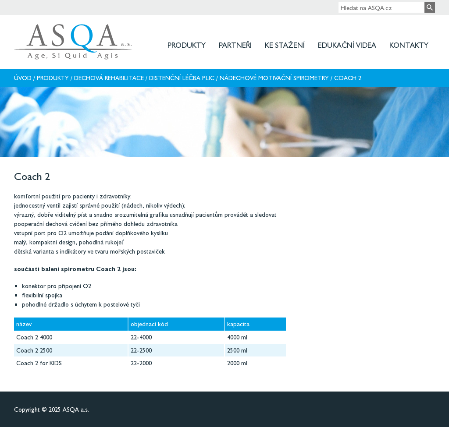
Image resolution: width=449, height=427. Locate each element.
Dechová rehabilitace (109, 77)
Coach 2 (347, 77)
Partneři (235, 44)
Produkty (186, 44)
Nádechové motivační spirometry (274, 77)
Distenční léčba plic (181, 77)
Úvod (23, 77)
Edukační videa (347, 44)
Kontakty (408, 44)
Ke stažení (285, 44)
